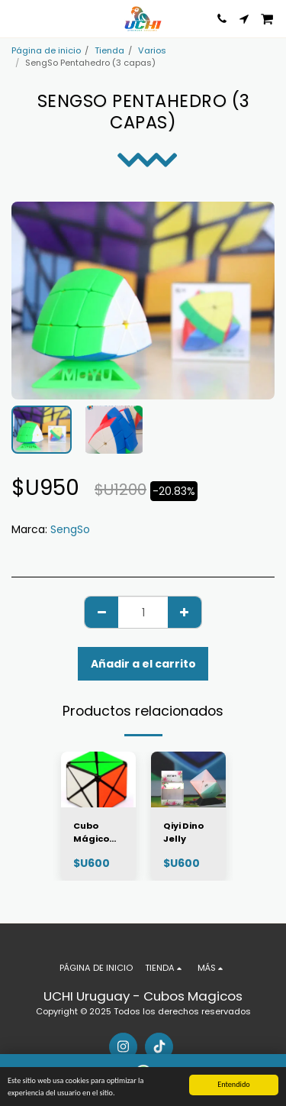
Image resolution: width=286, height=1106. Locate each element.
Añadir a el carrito (143, 663)
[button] (17, 18)
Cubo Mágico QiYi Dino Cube (93, 833)
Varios (152, 50)
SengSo (70, 529)
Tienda (109, 50)
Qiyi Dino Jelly (183, 832)
